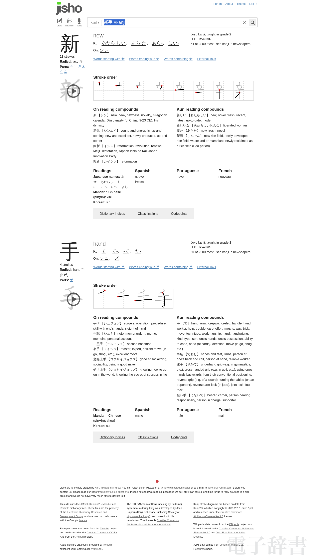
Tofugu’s (107, 544)
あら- (157, 42)
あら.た (138, 42)
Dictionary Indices (112, 213)
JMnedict (106, 504)
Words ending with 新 (144, 59)
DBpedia (234, 524)
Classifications (148, 213)
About (229, 3)
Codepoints (179, 213)
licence (83, 520)
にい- (173, 42)
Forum (217, 3)
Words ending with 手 (144, 267)
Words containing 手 (178, 267)
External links (206, 59)
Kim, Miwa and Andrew (108, 487)
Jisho (69, 8)
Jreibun (79, 536)
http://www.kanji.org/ (138, 516)
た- (138, 251)
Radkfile (64, 508)
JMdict (84, 504)
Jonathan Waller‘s (230, 544)
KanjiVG (198, 508)
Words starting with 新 (109, 59)
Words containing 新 (178, 59)
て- (115, 251)
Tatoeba (104, 528)
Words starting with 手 (109, 267)
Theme (241, 3)
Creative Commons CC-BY (102, 532)
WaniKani (96, 548)
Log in (253, 3)
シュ (104, 258)
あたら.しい (114, 42)
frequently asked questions (113, 491)
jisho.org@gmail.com (219, 487)
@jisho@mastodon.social (175, 487)
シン (104, 49)
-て (126, 251)
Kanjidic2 (94, 504)
